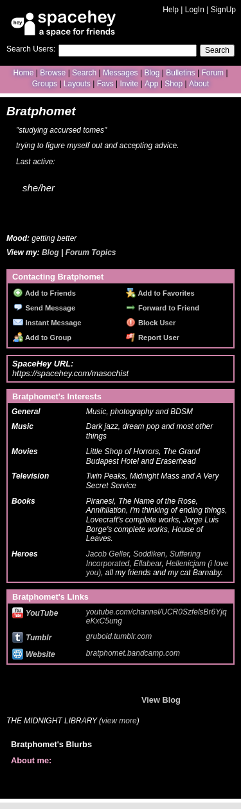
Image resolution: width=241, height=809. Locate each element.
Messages (120, 72)
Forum (212, 72)
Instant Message (47, 323)
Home (23, 72)
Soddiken (149, 553)
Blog (151, 72)
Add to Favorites (160, 293)
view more (119, 720)
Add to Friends (44, 293)
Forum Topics (91, 252)
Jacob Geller (107, 553)
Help (171, 9)
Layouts (77, 83)
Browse (53, 72)
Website (33, 654)
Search (217, 50)
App (151, 83)
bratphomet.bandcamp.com (133, 653)
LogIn (194, 9)
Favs (105, 83)
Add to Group (42, 337)
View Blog (161, 700)
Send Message (44, 308)
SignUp (223, 9)
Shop (174, 83)
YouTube (35, 613)
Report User (152, 337)
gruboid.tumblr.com (119, 636)
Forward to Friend (162, 308)
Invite (129, 83)
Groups (44, 83)
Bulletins (180, 72)
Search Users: (30, 48)
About (199, 83)
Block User (151, 323)
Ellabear (147, 563)
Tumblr (31, 637)
